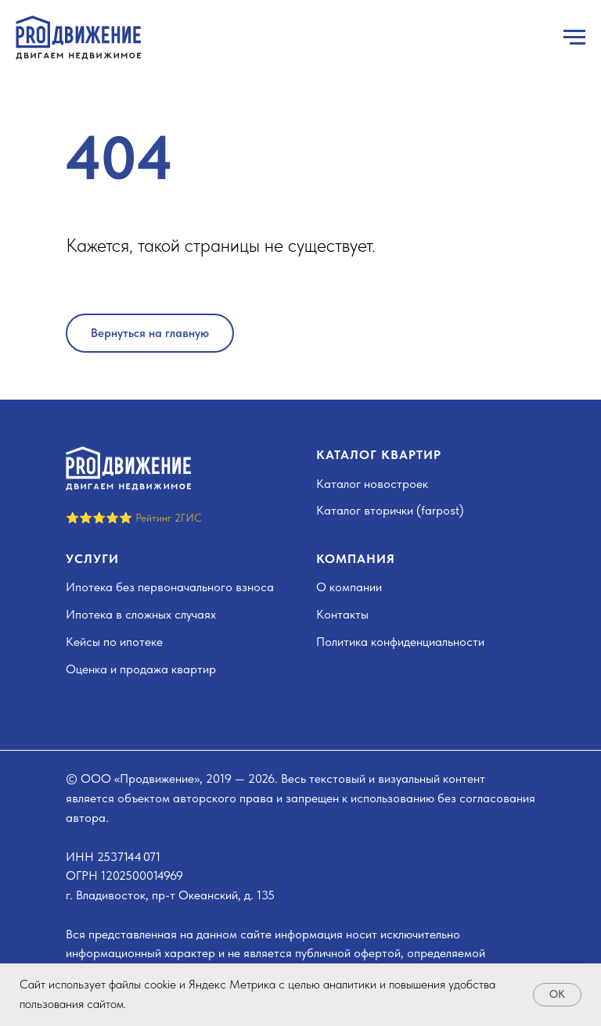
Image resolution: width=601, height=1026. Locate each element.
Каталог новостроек (372, 483)
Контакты (342, 614)
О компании (349, 586)
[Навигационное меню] (574, 37)
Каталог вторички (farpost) (390, 510)
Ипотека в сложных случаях (141, 614)
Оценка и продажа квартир (141, 669)
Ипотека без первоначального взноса (170, 586)
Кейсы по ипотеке (114, 641)
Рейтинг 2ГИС (168, 517)
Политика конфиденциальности (400, 641)
